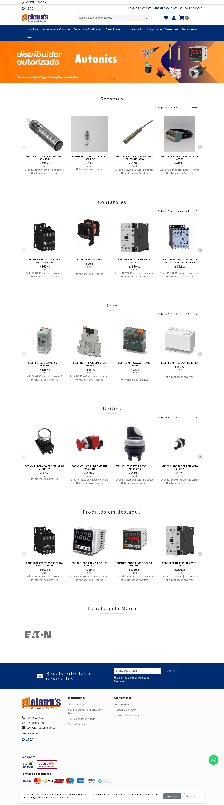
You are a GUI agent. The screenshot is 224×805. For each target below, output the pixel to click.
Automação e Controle (56, 29)
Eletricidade (112, 29)
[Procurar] (147, 18)
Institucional (31, 29)
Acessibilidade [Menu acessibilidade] (34, 2)
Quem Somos (76, 704)
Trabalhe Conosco (125, 709)
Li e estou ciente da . (131, 679)
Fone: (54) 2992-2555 (139, 8)
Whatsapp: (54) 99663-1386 (168, 8)
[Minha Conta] (174, 17)
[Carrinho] (184, 17)
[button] (110, 79)
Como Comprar (77, 724)
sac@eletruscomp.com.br (39, 727)
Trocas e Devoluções (126, 715)
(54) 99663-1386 (34, 723)
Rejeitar (191, 796)
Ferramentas (189, 29)
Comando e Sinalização (87, 29)
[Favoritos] (166, 17)
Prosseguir (172, 796)
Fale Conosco (193, 8)
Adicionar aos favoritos (44, 173)
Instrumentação (133, 29)
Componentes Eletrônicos (162, 29)
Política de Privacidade (81, 719)
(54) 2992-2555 (33, 718)
